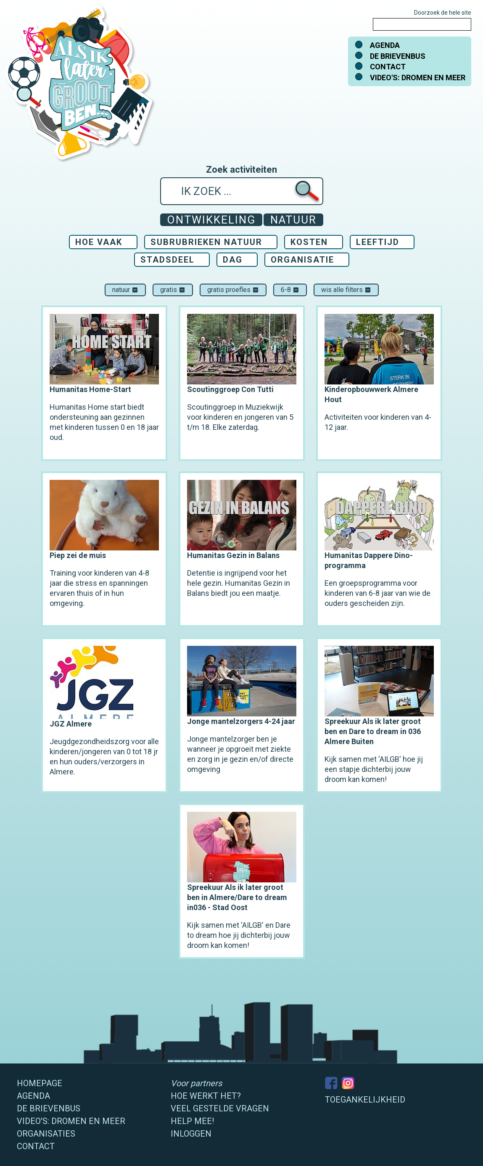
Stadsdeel (167, 260)
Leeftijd (377, 242)
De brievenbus (397, 56)
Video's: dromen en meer (417, 77)
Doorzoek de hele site (442, 12)
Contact (388, 66)
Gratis (172, 290)
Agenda (385, 45)
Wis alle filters (346, 290)
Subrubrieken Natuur (206, 242)
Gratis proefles (233, 290)
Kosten (309, 242)
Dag (233, 260)
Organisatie (302, 260)
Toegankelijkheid (365, 1100)
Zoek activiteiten (241, 170)
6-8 (290, 290)
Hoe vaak (98, 242)
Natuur (125, 290)
